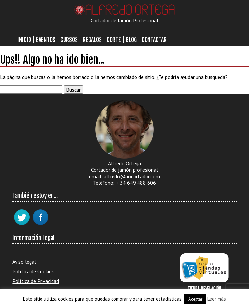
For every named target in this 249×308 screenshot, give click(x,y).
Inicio (24, 39)
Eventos (45, 39)
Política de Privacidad (35, 281)
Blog (131, 39)
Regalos (92, 39)
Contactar (154, 39)
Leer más (217, 299)
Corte (114, 39)
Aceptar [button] (195, 299)
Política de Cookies (33, 271)
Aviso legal (24, 261)
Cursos (69, 39)
